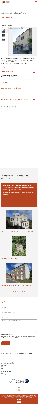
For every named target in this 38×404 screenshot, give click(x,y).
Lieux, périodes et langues (10, 94)
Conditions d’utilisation (7, 334)
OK (19, 399)
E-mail (3, 310)
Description (5, 82)
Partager (3, 106)
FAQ (2, 370)
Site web (3, 315)
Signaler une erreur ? (8, 67)
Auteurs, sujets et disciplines (11, 88)
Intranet (3, 366)
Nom (2, 305)
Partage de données (6, 371)
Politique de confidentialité (7, 363)
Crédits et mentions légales (8, 362)
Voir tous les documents (19, 291)
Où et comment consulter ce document (14, 99)
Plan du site (4, 365)
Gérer (19, 402)
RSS (2, 368)
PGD (2, 373)
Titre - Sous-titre (7, 72)
